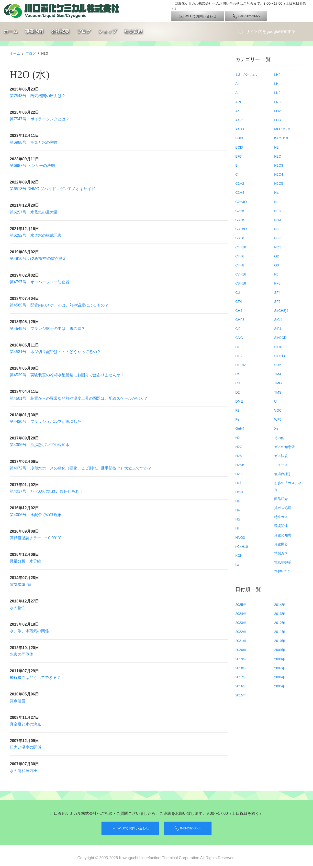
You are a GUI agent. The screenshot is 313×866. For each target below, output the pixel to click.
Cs (237, 374)
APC (239, 102)
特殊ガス (281, 517)
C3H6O (241, 229)
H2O (239, 447)
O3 (276, 265)
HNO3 (240, 538)
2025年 (240, 605)
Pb (276, 274)
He (237, 501)
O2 (276, 256)
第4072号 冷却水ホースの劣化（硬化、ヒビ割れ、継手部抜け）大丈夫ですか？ (81, 468)
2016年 (240, 686)
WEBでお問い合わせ (197, 16)
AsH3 (239, 129)
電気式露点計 (21, 584)
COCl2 (240, 365)
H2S (238, 456)
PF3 (277, 283)
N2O (277, 156)
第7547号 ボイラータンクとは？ (39, 119)
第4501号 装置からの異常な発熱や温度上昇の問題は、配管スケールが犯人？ (79, 398)
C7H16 (240, 274)
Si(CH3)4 (281, 311)
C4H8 (239, 265)
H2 (237, 438)
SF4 (277, 293)
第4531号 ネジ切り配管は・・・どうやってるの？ (55, 352)
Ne (276, 202)
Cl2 (238, 329)
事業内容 (34, 31)
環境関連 (281, 526)
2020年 (240, 650)
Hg (237, 519)
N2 (276, 147)
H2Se (239, 465)
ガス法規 (281, 456)
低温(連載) (282, 474)
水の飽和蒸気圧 (23, 771)
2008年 (279, 659)
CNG (239, 338)
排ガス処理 (282, 508)
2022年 (240, 632)
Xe (276, 428)
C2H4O (241, 202)
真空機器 (281, 544)
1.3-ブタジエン (246, 75)
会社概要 (60, 31)
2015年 (240, 695)
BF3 (238, 156)
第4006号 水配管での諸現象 (36, 515)
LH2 (277, 75)
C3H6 (239, 220)
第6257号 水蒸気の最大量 (34, 212)
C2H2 (239, 183)
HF (237, 510)
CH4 (238, 311)
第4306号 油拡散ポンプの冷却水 (39, 445)
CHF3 (240, 320)
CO (238, 347)
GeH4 (240, 428)
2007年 (279, 668)
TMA (277, 374)
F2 (237, 410)
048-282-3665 (246, 16)
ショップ (107, 31)
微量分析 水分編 (25, 561)
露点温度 (17, 701)
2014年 (279, 605)
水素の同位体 (21, 654)
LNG (277, 102)
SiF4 (277, 329)
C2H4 (239, 192)
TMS (277, 392)
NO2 (277, 238)
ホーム (11, 31)
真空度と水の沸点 (25, 724)
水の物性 (17, 608)
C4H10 (240, 247)
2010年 (279, 641)
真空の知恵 (282, 535)
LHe (277, 84)
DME (239, 401)
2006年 (279, 677)
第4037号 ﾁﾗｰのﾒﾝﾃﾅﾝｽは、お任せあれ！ (46, 491)
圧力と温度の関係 (25, 747)
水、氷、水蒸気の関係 (29, 631)
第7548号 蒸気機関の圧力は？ (38, 96)
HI (237, 528)
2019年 (240, 659)
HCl (238, 483)
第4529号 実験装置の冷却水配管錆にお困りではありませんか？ (67, 375)
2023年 (240, 623)
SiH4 (277, 347)
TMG (278, 383)
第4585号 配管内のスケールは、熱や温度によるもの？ (59, 305)
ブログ (84, 31)
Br (237, 165)
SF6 (277, 302)
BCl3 (239, 147)
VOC (277, 410)
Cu (237, 383)
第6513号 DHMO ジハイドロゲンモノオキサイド (52, 189)
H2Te (239, 474)
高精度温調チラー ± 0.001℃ (36, 538)
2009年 (279, 650)
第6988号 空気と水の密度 (34, 142)
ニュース (281, 465)
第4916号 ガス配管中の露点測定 (38, 258)
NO (276, 229)
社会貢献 (133, 31)
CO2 (239, 356)
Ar (237, 111)
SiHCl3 (279, 356)
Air (237, 84)
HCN (239, 492)
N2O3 (278, 165)
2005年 (279, 686)
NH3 (277, 220)
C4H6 (239, 256)
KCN (239, 556)
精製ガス (281, 553)
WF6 (277, 419)
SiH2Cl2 (280, 338)
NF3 (277, 211)
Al (236, 93)
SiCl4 (278, 320)
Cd (237, 293)
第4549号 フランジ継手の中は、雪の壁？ (47, 328)
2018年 (240, 668)
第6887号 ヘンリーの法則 (32, 165)
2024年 (240, 614)
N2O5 (278, 183)
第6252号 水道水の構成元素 (36, 235)
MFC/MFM (282, 129)
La (237, 565)
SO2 (277, 365)
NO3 (277, 247)
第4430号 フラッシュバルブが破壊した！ (47, 421)
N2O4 (278, 174)
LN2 (277, 93)
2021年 (240, 641)
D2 (237, 392)
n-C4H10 (281, 138)
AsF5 (239, 120)
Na (276, 192)
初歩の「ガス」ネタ (288, 486)
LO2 (277, 111)
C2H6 (239, 211)
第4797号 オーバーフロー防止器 (39, 282)
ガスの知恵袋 (284, 447)
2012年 (279, 623)
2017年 (240, 677)
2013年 (279, 614)
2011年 (279, 632)
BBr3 (239, 138)
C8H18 (240, 283)
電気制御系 (282, 562)
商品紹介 (281, 499)
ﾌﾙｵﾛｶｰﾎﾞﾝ (282, 571)
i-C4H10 (241, 547)
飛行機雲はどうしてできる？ (35, 677)
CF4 (238, 302)
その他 (279, 438)
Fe (237, 419)
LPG (277, 120)
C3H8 (239, 238)
